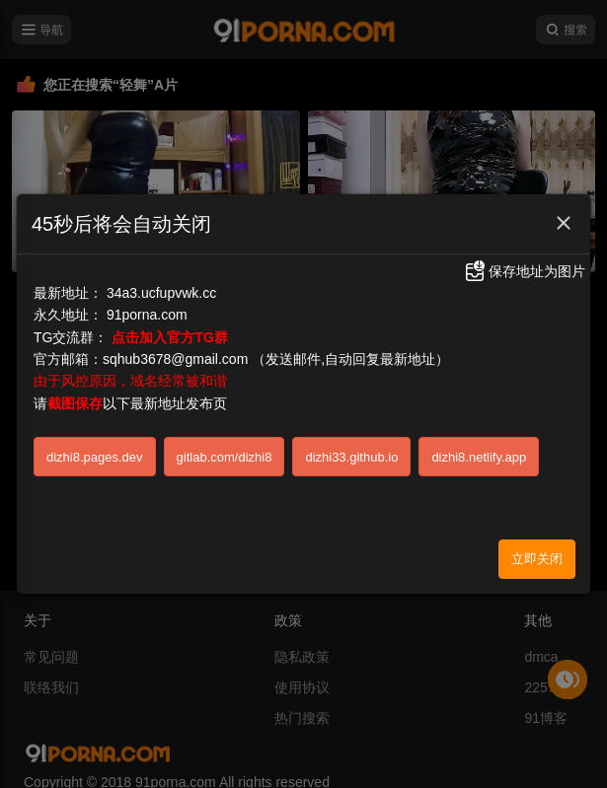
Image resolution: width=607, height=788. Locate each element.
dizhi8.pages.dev (94, 456)
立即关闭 (537, 558)
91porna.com (147, 314)
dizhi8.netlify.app (478, 456)
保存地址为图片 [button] (524, 271)
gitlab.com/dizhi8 (224, 456)
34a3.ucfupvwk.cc (161, 292)
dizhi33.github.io (351, 456)
